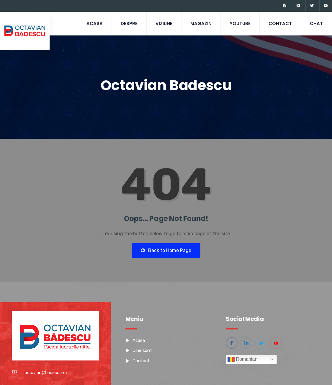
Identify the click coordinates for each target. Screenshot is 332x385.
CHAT (316, 23)
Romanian (242, 359)
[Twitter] (311, 6)
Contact (280, 23)
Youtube (240, 23)
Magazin (201, 23)
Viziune (164, 23)
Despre (129, 23)
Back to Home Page (166, 250)
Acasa (94, 23)
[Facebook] (284, 6)
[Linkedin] (298, 6)
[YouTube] (325, 6)
